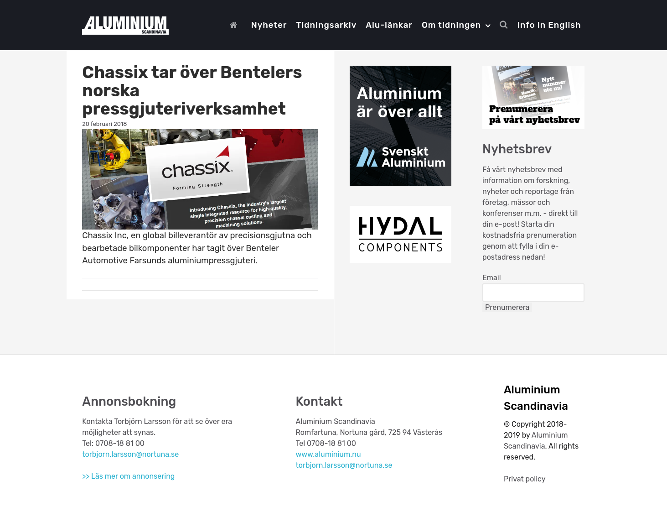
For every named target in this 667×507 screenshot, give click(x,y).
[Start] (235, 25)
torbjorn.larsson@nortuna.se (130, 454)
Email (491, 277)
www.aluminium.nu (328, 454)
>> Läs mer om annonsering (128, 476)
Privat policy (525, 479)
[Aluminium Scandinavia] (125, 24)
